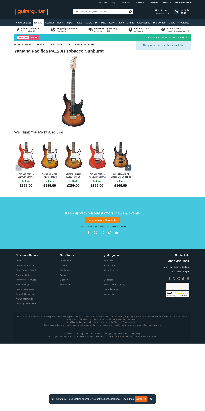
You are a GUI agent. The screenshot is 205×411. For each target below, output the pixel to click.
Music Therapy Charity (115, 284)
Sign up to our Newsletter (102, 220)
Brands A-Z (141, 3)
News (106, 275)
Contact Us (166, 3)
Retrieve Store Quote (26, 280)
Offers (172, 22)
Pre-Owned (159, 22)
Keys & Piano (116, 22)
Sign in (158, 13)
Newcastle (65, 284)
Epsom (63, 275)
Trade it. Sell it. (111, 270)
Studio (88, 22)
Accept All (141, 399)
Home (17, 44)
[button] (176, 11)
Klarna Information (24, 299)
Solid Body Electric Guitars (81, 44)
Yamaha (29, 44)
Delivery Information (25, 265)
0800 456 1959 (183, 2)
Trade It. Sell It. (125, 3)
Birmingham (65, 260)
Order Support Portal (26, 270)
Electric (38, 22)
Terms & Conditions (25, 294)
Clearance (183, 22)
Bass (60, 22)
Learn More (129, 399)
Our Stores (102, 3)
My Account (161, 10)
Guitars (40, 44)
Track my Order (23, 275)
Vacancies (109, 294)
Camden (64, 265)
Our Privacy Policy (113, 289)
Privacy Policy (93, 227)
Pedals (78, 22)
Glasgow (64, 280)
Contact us (21, 260)
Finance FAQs (22, 284)
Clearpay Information (26, 303)
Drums (130, 22)
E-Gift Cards (110, 265)
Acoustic (49, 22)
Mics (103, 22)
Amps (69, 22)
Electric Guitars (56, 44)
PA (96, 22)
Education (109, 280)
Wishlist (165, 13)
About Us (154, 3)
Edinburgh (65, 270)
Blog (113, 3)
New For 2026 (23, 22)
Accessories (143, 22)
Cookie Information (25, 289)
